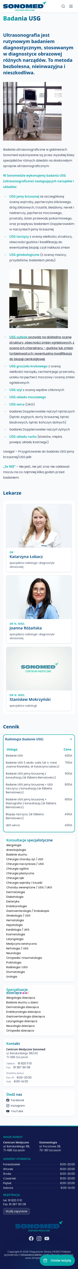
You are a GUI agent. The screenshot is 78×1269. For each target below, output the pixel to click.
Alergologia (13, 845)
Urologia (11, 977)
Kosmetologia (15, 934)
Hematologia (15, 920)
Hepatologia (14, 925)
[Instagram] (39, 1238)
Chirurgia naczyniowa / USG (25, 864)
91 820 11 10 (25, 1063)
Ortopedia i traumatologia (24, 958)
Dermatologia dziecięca (22, 1007)
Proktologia (13, 962)
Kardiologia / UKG (17, 930)
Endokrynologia (16, 906)
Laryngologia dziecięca (21, 1021)
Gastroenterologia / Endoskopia (27, 911)
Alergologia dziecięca (20, 998)
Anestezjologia (16, 850)
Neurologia (13, 953)
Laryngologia (14, 939)
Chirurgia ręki (15, 878)
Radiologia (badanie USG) (39, 739)
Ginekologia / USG (18, 916)
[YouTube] (46, 1238)
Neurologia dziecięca (20, 1026)
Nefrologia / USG (17, 948)
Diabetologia (14, 897)
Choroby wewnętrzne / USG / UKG (29, 887)
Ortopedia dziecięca (20, 1031)
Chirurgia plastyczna (20, 873)
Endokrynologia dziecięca (23, 1012)
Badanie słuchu (16, 854)
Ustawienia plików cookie (35, 1254)
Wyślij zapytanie (16, 1211)
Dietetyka (12, 901)
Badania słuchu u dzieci (22, 1002)
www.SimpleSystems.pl (39, 1258)
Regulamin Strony (41, 1251)
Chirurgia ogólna (17, 869)
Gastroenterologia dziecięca (25, 1016)
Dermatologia (15, 892)
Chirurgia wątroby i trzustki (24, 883)
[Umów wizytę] (57, 1260)
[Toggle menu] (71, 6)
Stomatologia (15, 972)
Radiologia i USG (17, 967)
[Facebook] (31, 1238)
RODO (56, 1251)
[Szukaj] (63, 6)
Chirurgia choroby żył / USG (24, 859)
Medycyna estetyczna (21, 944)
